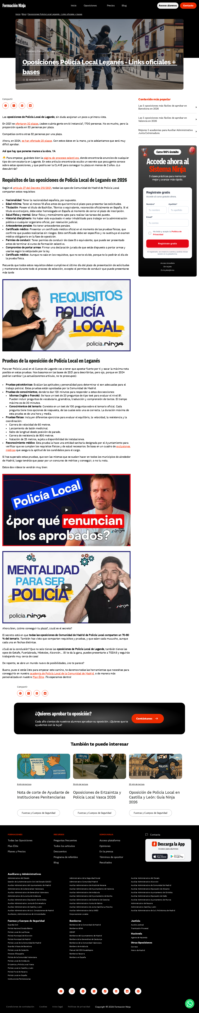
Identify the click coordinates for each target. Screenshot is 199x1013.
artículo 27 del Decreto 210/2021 (32, 188)
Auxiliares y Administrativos (24, 874)
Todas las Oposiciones (20, 840)
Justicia (135, 920)
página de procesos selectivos (61, 158)
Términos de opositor (111, 857)
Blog (24, 14)
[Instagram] (72, 991)
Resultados (106, 862)
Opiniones (105, 846)
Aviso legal (57, 1006)
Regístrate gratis (167, 243)
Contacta (155, 834)
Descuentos (60, 851)
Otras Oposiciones (141, 942)
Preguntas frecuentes (65, 840)
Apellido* (173, 204)
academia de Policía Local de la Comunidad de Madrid (62, 673)
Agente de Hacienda (139, 937)
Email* (149, 217)
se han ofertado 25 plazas (37, 140)
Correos (134, 946)
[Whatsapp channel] (138, 991)
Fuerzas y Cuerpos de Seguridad (26, 920)
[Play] (66, 315)
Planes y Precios (17, 851)
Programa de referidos (66, 857)
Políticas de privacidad (79, 1006)
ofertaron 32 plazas (26, 123)
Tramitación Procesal (139, 928)
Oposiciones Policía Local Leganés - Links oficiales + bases (55, 14)
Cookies (43, 1006)
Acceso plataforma (110, 840)
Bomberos (75, 920)
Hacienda (136, 933)
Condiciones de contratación (20, 1006)
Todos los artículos (64, 846)
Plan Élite (38, 677)
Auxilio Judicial (137, 925)
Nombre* (150, 204)
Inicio (18, 14)
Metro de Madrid (138, 950)
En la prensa (106, 851)
